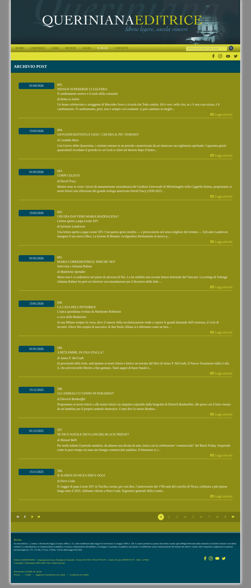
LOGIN (86, 48)
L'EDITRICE (37, 48)
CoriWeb (29, 571)
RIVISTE (70, 48)
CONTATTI (121, 48)
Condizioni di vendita (79, 574)
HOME (20, 48)
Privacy (17, 574)
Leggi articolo (221, 114)
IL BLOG (102, 48)
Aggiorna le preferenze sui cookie (50, 574)
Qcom (39, 571)
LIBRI (55, 48)
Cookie (28, 574)
